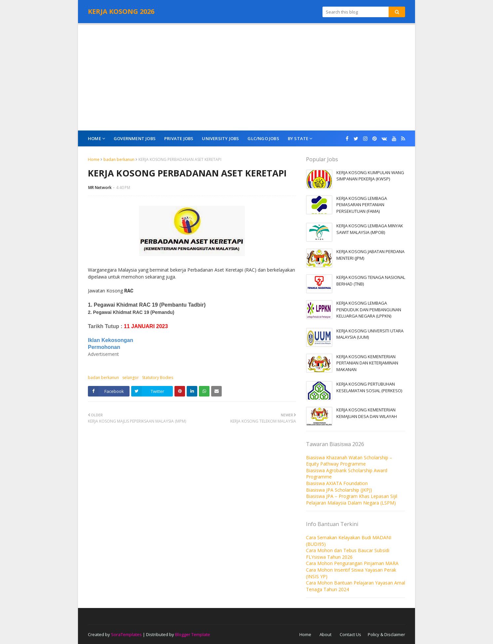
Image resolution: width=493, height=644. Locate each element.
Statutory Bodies (157, 377)
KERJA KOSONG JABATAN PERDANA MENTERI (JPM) (370, 254)
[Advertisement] (246, 77)
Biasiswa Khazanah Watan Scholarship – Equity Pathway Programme (349, 460)
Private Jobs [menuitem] (178, 138)
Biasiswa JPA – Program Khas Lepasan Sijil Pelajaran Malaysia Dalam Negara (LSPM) (351, 499)
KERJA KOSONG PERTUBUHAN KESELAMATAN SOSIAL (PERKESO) (369, 387)
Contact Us (350, 634)
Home (93, 159)
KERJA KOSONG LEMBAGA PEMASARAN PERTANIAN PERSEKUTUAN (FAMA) (361, 204)
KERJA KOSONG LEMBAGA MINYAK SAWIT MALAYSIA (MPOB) (369, 229)
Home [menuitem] (94, 138)
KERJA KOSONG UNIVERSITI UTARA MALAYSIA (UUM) (369, 334)
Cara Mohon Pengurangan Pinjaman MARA (352, 563)
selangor (130, 377)
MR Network (100, 187)
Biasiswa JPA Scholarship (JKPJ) (339, 490)
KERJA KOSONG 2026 (121, 11)
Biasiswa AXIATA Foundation (337, 483)
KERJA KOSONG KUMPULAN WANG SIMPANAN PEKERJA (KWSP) (370, 176)
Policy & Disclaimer (386, 634)
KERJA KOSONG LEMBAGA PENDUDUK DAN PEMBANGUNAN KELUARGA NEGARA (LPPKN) (368, 309)
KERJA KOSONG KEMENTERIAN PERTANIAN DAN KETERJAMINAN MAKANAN (367, 363)
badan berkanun (118, 159)
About (325, 634)
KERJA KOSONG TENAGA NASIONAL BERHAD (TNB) (370, 280)
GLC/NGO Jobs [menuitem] (263, 138)
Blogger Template (192, 634)
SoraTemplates (126, 634)
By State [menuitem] (298, 138)
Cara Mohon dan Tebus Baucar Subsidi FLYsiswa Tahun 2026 (347, 553)
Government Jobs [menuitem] (135, 138)
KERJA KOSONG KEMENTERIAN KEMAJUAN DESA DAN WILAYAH (366, 413)
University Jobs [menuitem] (220, 138)
